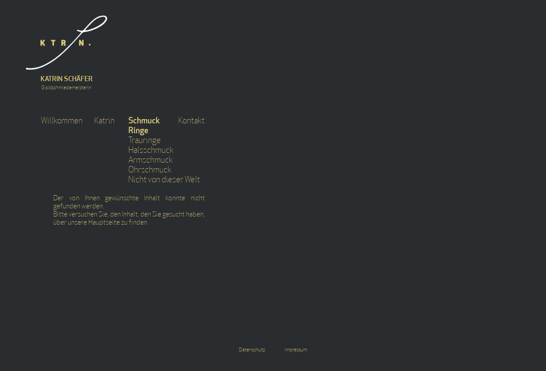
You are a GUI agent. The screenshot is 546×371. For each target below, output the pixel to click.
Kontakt (191, 121)
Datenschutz (252, 350)
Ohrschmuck (149, 171)
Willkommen (62, 121)
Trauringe (144, 141)
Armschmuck (150, 161)
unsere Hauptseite (94, 222)
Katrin (104, 121)
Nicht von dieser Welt (164, 180)
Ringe (138, 131)
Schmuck (144, 121)
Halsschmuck (151, 151)
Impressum (296, 350)
